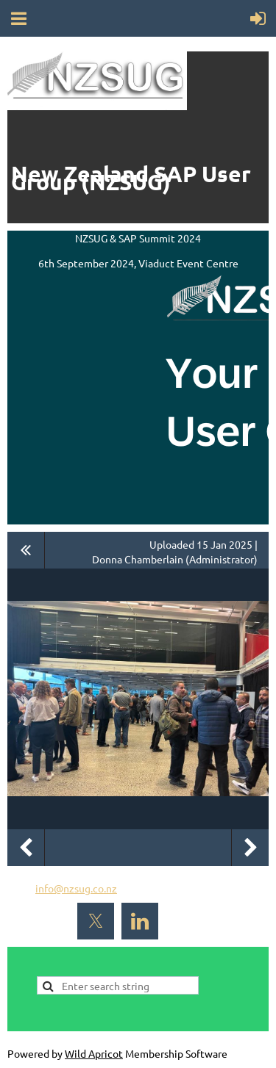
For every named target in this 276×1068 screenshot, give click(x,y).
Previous (25, 847)
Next (250, 847)
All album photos (26, 550)
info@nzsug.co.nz (76, 888)
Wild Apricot (94, 1053)
